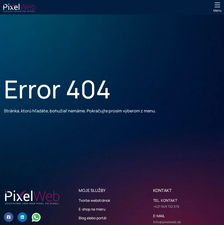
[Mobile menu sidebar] (217, 5)
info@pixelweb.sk (167, 222)
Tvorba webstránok (94, 200)
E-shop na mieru (92, 209)
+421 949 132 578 (166, 206)
